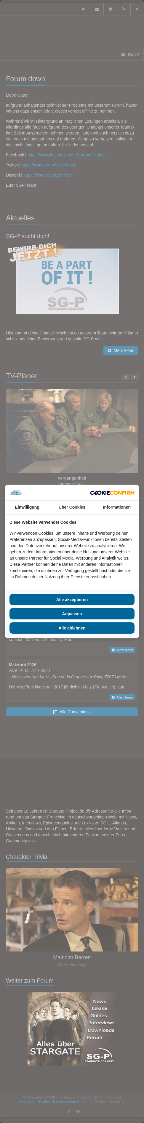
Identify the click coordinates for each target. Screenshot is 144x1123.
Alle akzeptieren (72, 599)
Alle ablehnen (71, 628)
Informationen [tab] (117, 507)
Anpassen (72, 613)
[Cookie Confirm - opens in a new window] (112, 493)
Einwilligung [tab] (27, 507)
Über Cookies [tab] (72, 507)
